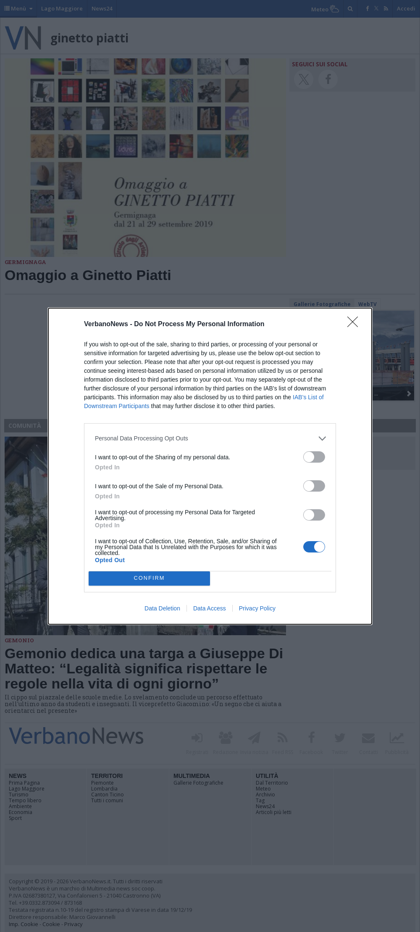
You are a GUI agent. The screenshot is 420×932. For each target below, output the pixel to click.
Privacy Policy (257, 608)
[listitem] (210, 438)
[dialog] (210, 466)
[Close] (355, 324)
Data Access (209, 608)
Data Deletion (162, 608)
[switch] (314, 457)
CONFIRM (149, 578)
